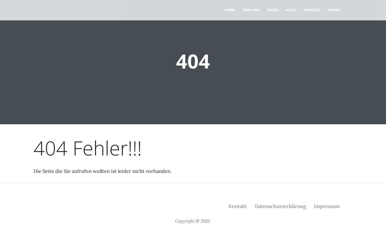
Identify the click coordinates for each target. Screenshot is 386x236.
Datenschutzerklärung (280, 206)
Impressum (327, 206)
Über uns (251, 10)
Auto (290, 10)
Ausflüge (311, 10)
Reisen (334, 10)
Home (230, 10)
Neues (272, 10)
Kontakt (237, 206)
